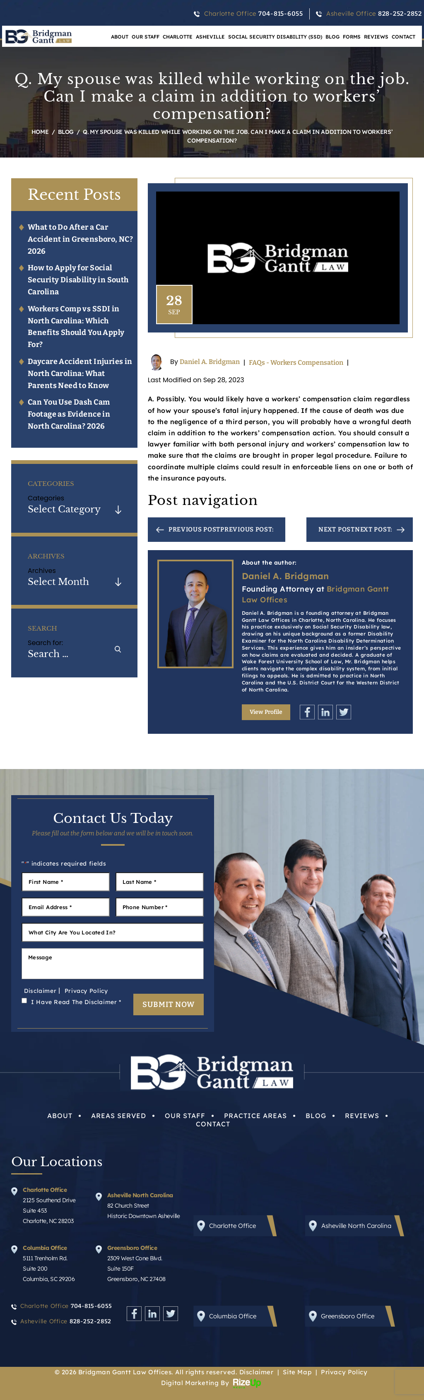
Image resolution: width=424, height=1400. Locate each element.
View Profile (266, 712)
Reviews (376, 37)
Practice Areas (255, 1115)
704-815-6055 (280, 13)
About (59, 1115)
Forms (352, 37)
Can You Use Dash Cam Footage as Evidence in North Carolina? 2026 (69, 414)
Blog (332, 37)
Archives (42, 570)
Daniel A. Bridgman (210, 362)
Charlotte (178, 37)
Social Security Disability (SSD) (275, 37)
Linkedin (325, 712)
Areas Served (118, 1115)
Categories (46, 498)
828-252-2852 (400, 13)
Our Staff (145, 37)
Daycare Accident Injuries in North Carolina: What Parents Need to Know (80, 373)
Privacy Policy (86, 991)
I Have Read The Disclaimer (76, 1002)
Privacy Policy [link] (344, 1372)
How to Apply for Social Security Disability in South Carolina (78, 279)
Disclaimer (40, 991)
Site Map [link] (297, 1372)
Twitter (343, 712)
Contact (403, 37)
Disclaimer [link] (256, 1372)
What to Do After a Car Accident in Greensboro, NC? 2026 (80, 239)
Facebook (307, 712)
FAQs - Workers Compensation (296, 362)
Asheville (210, 37)
